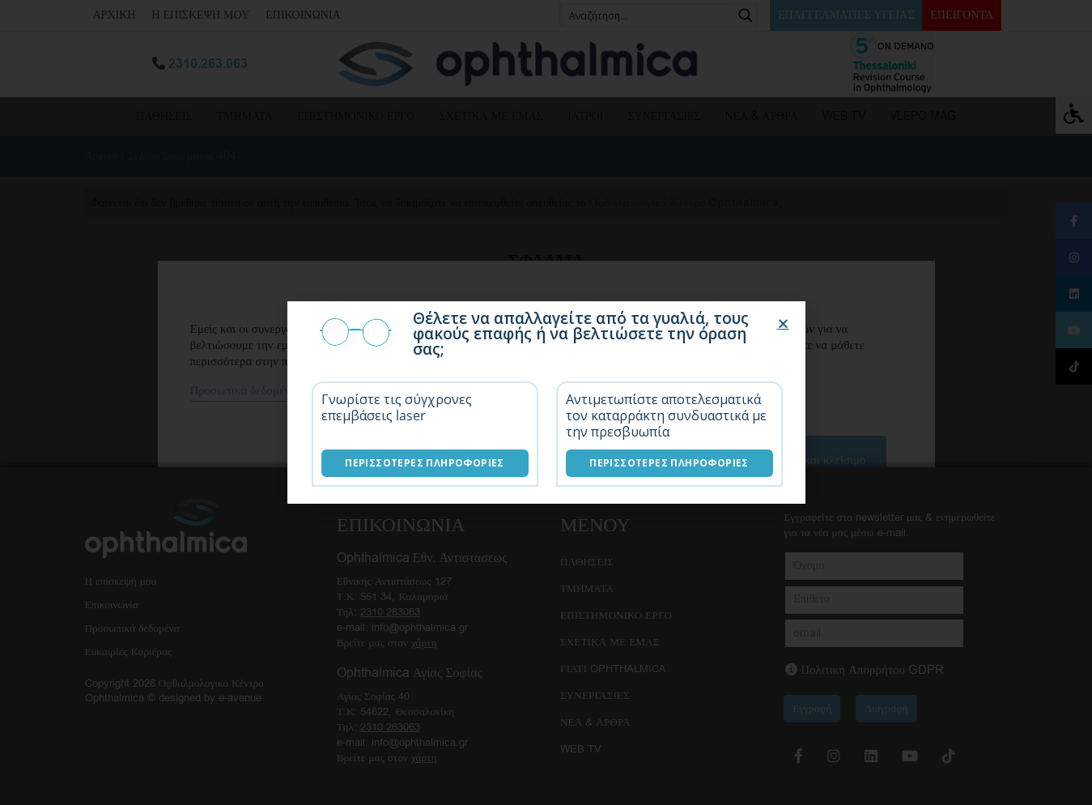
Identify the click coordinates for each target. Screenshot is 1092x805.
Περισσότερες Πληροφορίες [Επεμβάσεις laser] (424, 463)
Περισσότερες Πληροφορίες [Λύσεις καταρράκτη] (669, 463)
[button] (783, 323)
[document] (546, 402)
